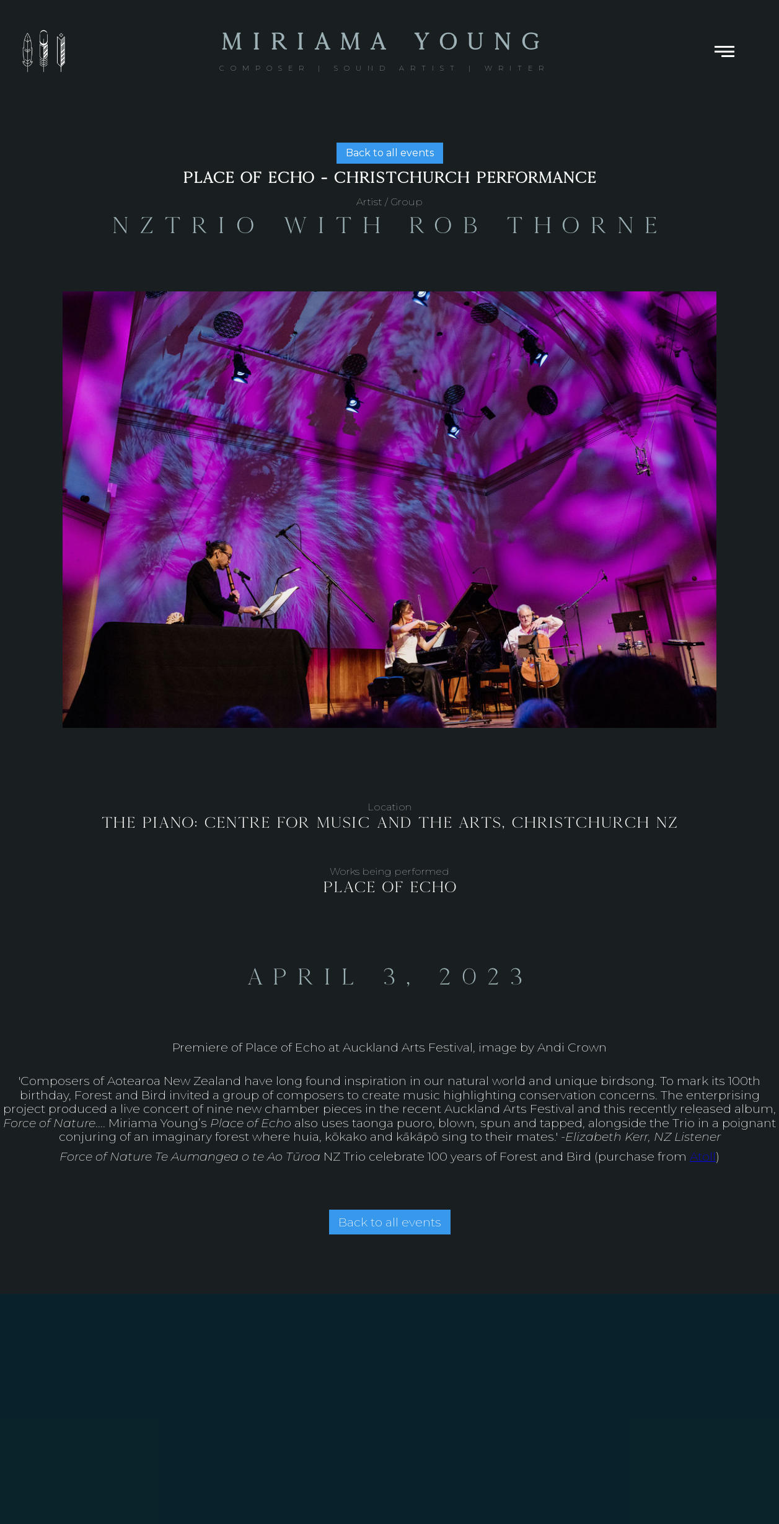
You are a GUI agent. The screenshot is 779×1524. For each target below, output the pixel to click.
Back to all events (390, 153)
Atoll (703, 1156)
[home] (384, 51)
